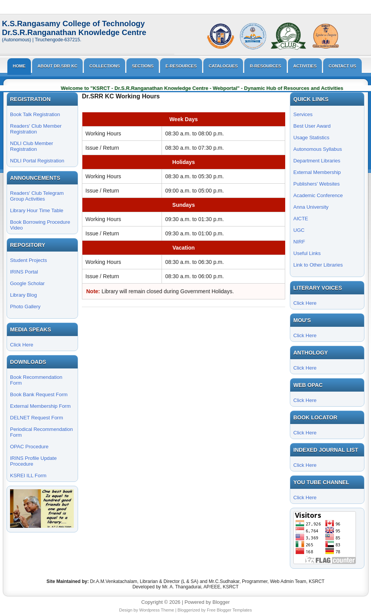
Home (19, 66)
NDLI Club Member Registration (31, 146)
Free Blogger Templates (229, 610)
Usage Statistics (311, 137)
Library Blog (23, 295)
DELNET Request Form (36, 418)
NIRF (299, 242)
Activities (305, 66)
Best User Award (312, 126)
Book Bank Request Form (39, 394)
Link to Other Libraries (318, 265)
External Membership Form (40, 406)
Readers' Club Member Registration (35, 129)
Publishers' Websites (316, 184)
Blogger (221, 602)
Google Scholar (27, 283)
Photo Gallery (25, 306)
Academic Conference (318, 195)
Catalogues (223, 66)
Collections (104, 66)
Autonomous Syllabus (317, 149)
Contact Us (342, 66)
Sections (142, 66)
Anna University (310, 207)
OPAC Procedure (29, 446)
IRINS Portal (24, 272)
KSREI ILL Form (28, 475)
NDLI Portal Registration (37, 161)
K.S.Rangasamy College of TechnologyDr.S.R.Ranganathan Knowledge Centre (74, 28)
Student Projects (28, 260)
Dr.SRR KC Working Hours (121, 96)
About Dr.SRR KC (57, 66)
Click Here (21, 345)
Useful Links (307, 253)
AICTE (300, 218)
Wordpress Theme (156, 610)
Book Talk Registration (35, 114)
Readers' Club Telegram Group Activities (37, 196)
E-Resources (181, 66)
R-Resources (265, 66)
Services (303, 114)
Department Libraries (316, 161)
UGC (299, 230)
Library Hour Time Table (36, 210)
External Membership (317, 172)
